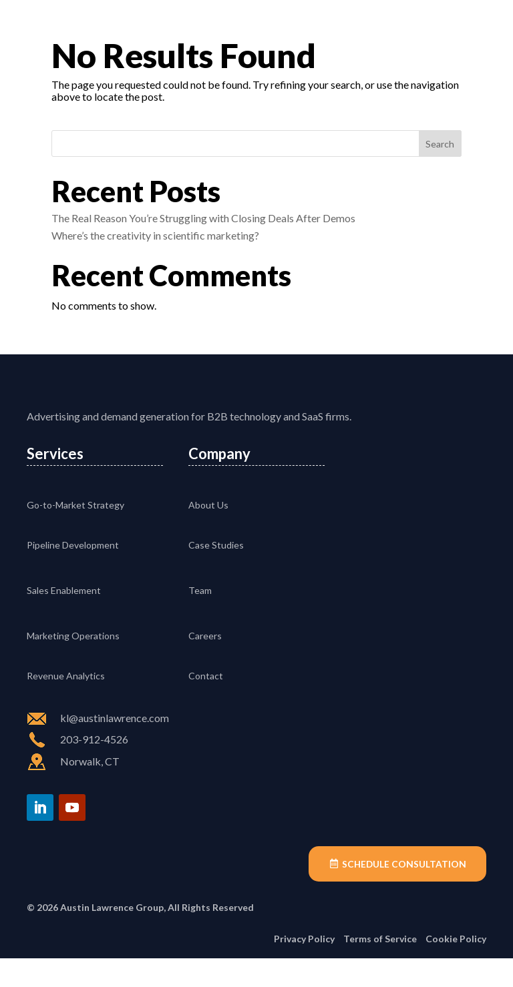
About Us (208, 533)
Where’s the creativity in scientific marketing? (155, 235)
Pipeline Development (73, 573)
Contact (205, 703)
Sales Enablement (64, 618)
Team (200, 618)
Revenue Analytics (66, 703)
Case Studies (216, 573)
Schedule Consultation (403, 892)
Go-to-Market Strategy (75, 533)
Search (439, 143)
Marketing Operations (73, 663)
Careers (205, 663)
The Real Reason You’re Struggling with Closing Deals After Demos (203, 218)
